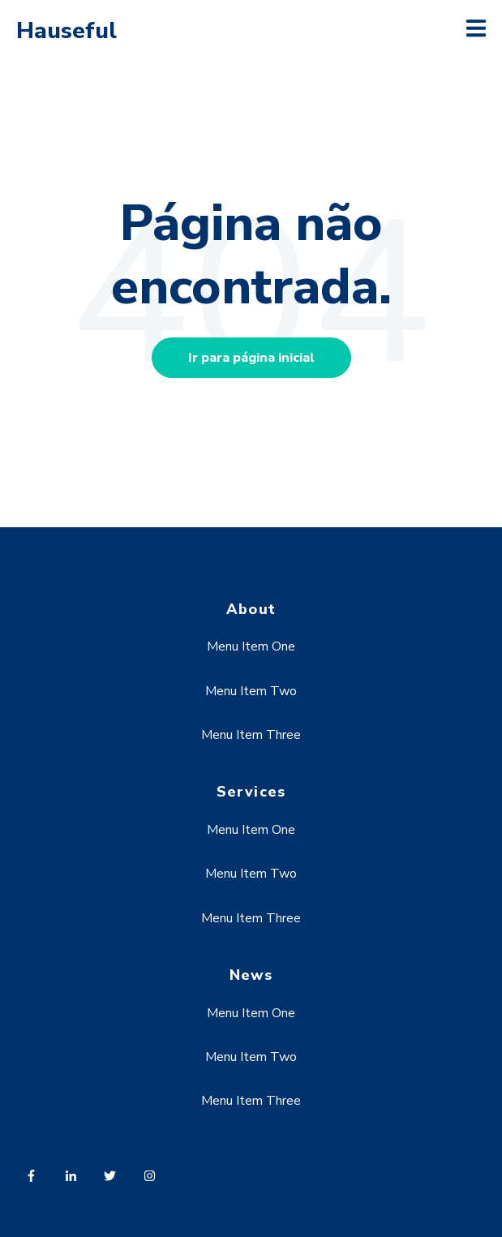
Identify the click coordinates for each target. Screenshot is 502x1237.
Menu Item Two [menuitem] (251, 691)
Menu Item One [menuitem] (251, 646)
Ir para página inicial (251, 358)
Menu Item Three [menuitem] (251, 735)
